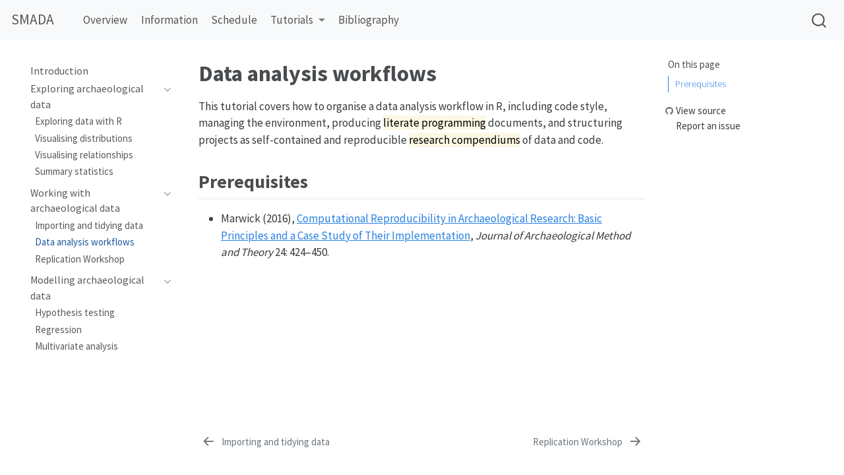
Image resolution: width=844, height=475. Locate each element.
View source (701, 110)
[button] (298, 21)
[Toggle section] (164, 96)
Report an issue (708, 125)
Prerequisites (700, 83)
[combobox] (819, 20)
